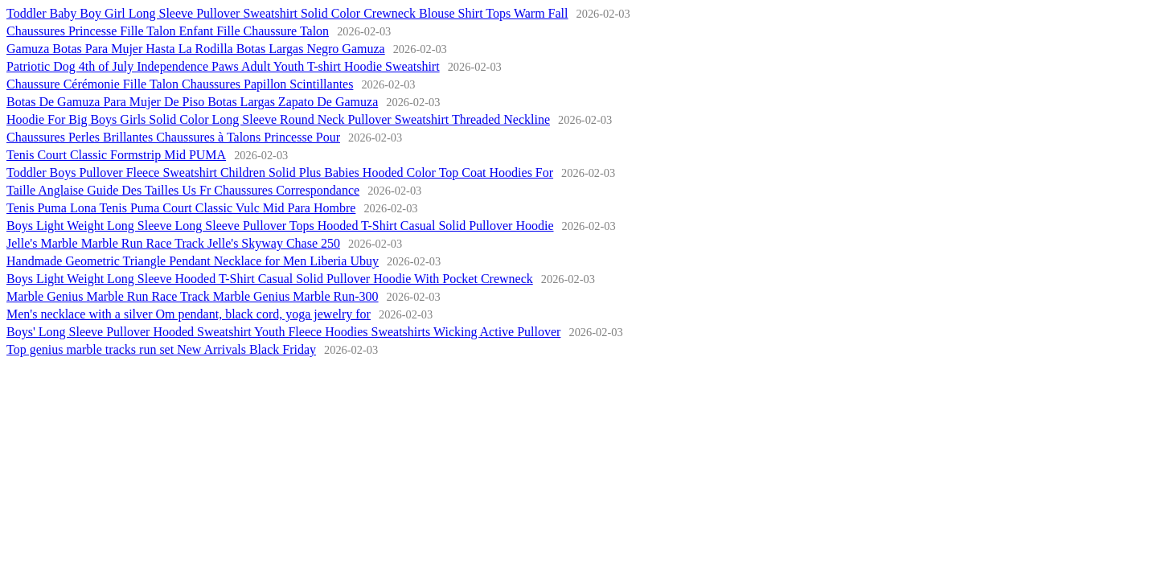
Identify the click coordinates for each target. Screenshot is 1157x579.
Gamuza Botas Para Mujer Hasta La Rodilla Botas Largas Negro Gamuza (195, 48)
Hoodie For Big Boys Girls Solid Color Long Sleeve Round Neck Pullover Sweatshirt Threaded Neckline (278, 119)
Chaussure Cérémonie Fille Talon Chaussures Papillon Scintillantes (179, 84)
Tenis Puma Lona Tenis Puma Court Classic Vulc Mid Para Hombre (180, 208)
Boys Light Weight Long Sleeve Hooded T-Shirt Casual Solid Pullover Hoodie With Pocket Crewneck (269, 278)
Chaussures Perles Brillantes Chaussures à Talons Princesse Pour (173, 137)
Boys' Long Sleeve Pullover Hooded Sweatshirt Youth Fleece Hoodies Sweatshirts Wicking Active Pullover (283, 332)
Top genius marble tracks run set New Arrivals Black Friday (161, 349)
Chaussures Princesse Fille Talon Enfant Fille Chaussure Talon (167, 31)
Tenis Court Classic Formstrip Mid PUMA (116, 155)
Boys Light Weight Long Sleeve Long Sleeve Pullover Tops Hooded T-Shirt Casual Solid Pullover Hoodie (280, 225)
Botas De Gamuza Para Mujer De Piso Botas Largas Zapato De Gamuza (192, 102)
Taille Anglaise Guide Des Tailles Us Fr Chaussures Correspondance (182, 190)
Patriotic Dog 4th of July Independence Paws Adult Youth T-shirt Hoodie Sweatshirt (223, 66)
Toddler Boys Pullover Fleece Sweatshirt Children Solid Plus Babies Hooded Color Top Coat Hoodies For (279, 172)
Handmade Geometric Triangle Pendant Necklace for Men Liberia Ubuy (192, 261)
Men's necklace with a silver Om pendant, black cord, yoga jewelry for (188, 314)
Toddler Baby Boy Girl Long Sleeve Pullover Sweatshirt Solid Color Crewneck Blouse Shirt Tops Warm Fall (287, 13)
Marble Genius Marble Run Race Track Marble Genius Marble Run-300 (192, 296)
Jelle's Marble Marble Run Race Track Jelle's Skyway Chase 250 (173, 243)
